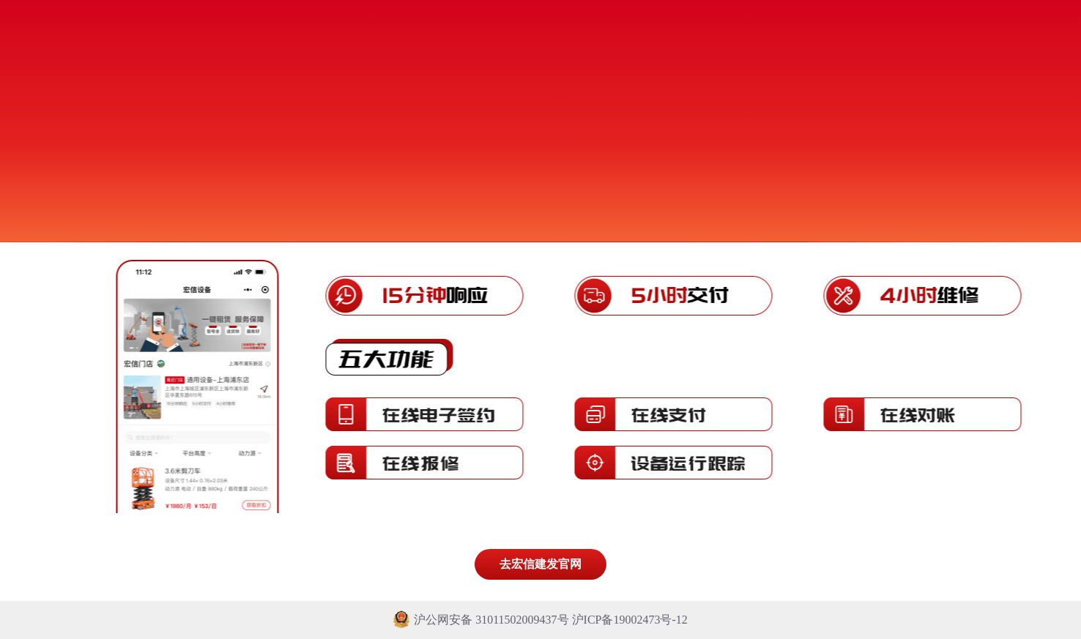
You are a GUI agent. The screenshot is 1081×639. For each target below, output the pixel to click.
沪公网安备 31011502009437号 (482, 619)
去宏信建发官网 (540, 564)
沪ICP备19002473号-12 (630, 619)
